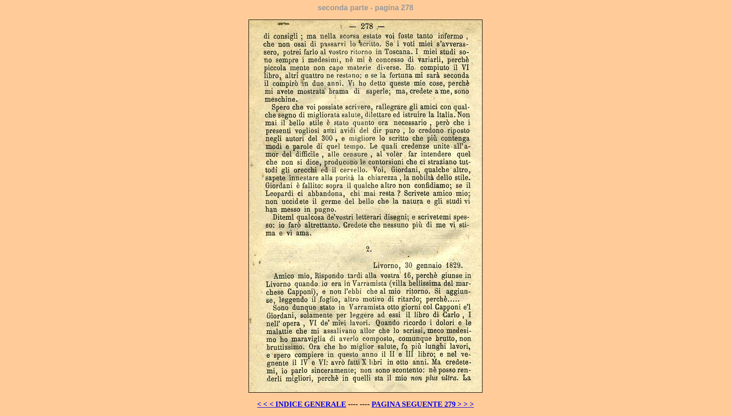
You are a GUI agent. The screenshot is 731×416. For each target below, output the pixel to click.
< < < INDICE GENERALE (301, 404)
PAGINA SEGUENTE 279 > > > (423, 404)
